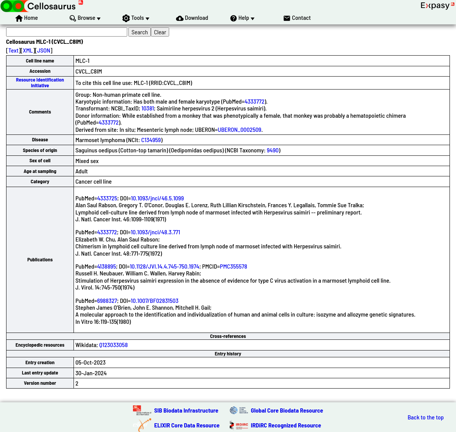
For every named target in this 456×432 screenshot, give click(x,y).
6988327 (107, 300)
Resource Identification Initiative (40, 82)
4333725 (107, 198)
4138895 (106, 266)
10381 (147, 108)
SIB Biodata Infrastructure (186, 410)
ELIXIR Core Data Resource (187, 425)
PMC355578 (233, 266)
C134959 (151, 139)
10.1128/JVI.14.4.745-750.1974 (165, 266)
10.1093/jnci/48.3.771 (155, 231)
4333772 (254, 101)
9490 (272, 150)
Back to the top (426, 417)
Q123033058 (113, 344)
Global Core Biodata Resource (287, 410)
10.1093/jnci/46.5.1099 (157, 198)
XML (28, 50)
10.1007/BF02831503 (154, 300)
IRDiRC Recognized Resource (286, 425)
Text (13, 50)
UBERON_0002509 (239, 129)
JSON (43, 50)
